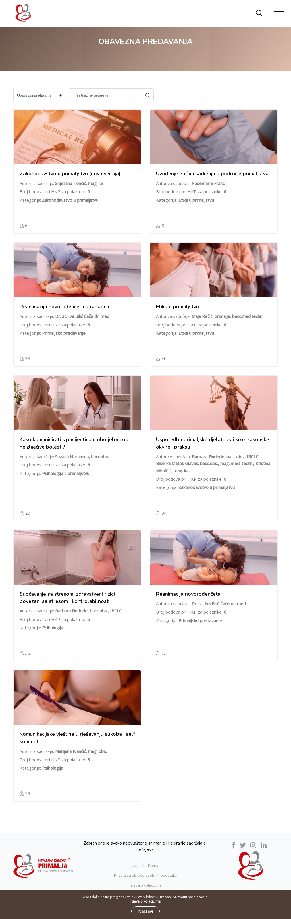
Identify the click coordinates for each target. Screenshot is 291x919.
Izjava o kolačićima (146, 885)
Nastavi (145, 911)
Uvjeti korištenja (145, 865)
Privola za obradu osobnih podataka (145, 875)
